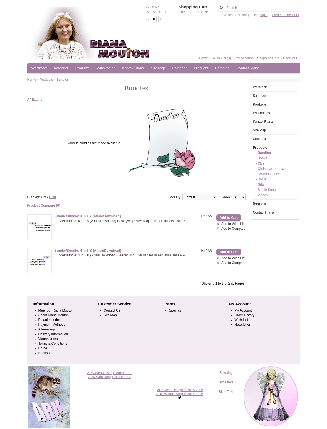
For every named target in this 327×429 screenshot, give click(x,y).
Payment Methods (51, 325)
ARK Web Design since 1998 (109, 377)
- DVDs (261, 179)
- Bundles (263, 153)
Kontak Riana (133, 68)
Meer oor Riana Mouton (55, 310)
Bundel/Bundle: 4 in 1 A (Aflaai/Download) (88, 216)
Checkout (290, 58)
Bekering (225, 373)
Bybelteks (226, 382)
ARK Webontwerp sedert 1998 (109, 373)
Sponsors (45, 353)
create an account (285, 15)
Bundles (63, 80)
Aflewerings (47, 329)
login (263, 15)
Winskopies (106, 68)
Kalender (61, 68)
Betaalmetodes (49, 320)
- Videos (262, 195)
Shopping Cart (268, 58)
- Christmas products (271, 169)
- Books (261, 158)
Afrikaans (35, 100)
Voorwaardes (48, 339)
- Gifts (260, 185)
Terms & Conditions (52, 343)
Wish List (241, 320)
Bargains (222, 68)
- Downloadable (267, 174)
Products (201, 68)
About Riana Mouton (53, 315)
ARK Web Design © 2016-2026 (180, 390)
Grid (52, 197)
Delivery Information (53, 334)
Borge (42, 348)
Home (203, 58)
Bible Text (226, 392)
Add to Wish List (233, 224)
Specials (175, 310)
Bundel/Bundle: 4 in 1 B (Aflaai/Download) (88, 251)
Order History (244, 315)
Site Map (158, 68)
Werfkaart (39, 68)
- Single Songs (266, 190)
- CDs (260, 163)
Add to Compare (233, 229)
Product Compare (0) (43, 205)
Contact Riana (247, 68)
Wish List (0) (221, 58)
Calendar (179, 68)
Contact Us (112, 310)
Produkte (82, 68)
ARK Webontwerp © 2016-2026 (179, 394)
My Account (244, 58)
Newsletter (242, 325)
